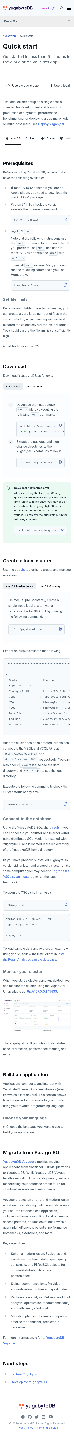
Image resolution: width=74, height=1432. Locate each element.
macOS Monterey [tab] (49, 586)
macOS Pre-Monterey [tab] (19, 586)
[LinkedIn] (43, 1417)
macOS (13, 138)
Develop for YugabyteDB (29, 1382)
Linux (30, 138)
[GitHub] (30, 1417)
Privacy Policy (24, 1427)
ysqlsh (56, 827)
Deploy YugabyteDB (52, 124)
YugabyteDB (10, 36)
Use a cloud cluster (23, 85)
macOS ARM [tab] (34, 386)
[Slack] (23, 1417)
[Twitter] (37, 1417)
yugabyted (22, 570)
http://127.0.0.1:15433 (41, 991)
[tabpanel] (37, 435)
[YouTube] (51, 1417)
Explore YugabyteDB (26, 1374)
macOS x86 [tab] (13, 386)
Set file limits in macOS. (23, 346)
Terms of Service (47, 1427)
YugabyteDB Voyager (18, 1162)
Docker (48, 138)
